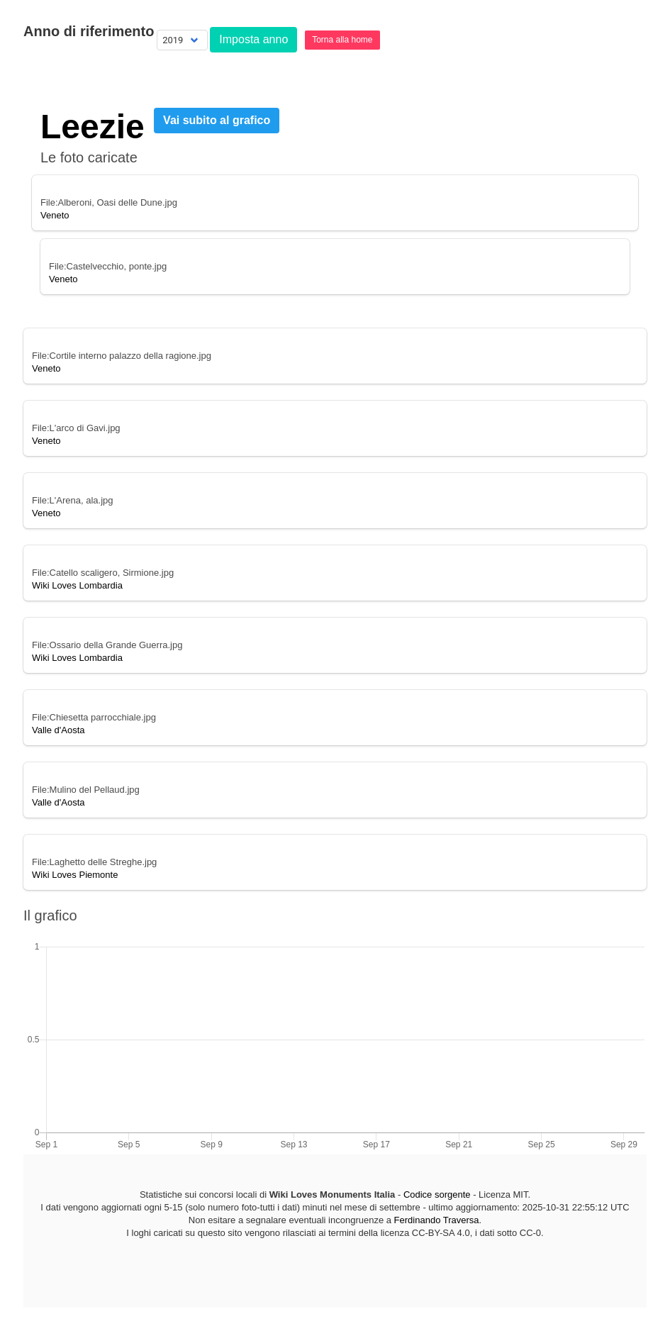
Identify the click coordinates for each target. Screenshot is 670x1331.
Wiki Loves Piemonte (75, 874)
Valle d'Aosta (58, 730)
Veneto (54, 215)
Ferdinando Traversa (436, 1220)
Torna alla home (342, 40)
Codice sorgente (437, 1194)
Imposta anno (253, 39)
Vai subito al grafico (216, 120)
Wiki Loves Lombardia (77, 585)
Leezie (92, 126)
